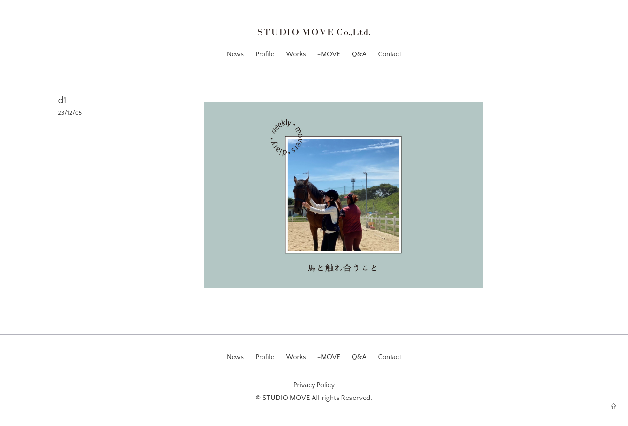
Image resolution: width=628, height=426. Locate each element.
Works (296, 54)
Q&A (359, 54)
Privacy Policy (314, 385)
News (235, 54)
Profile (265, 54)
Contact (389, 54)
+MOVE (328, 54)
